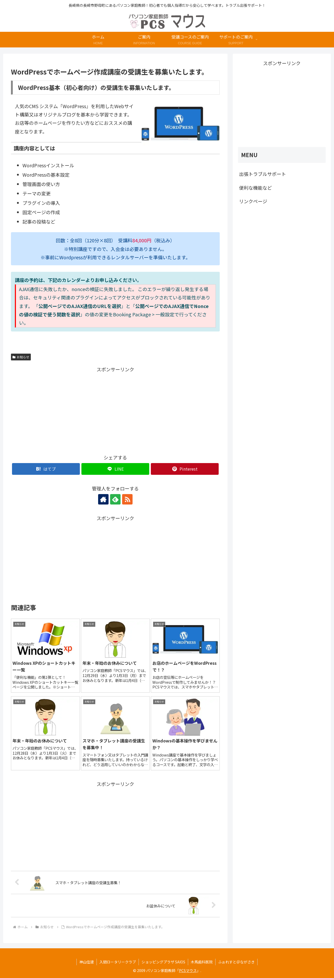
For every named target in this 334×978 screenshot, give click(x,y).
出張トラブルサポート (262, 173)
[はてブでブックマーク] (46, 469)
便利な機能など (255, 187)
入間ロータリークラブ (117, 961)
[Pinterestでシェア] (185, 469)
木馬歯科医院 (202, 961)
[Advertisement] (63, 410)
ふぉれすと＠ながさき (236, 961)
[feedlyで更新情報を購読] (115, 499)
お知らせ (21, 357)
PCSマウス (188, 970)
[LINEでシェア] (115, 469)
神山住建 (86, 961)
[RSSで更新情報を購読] (127, 499)
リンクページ (253, 201)
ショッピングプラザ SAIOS (163, 961)
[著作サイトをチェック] (103, 499)
